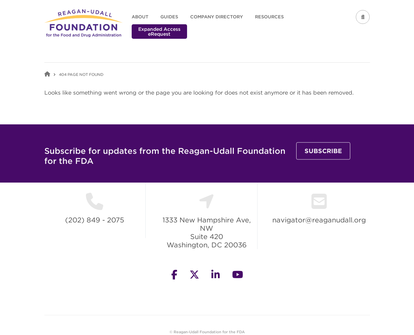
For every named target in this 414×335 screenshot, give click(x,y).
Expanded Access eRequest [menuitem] (159, 31)
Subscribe (323, 157)
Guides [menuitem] (169, 17)
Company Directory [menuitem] (216, 17)
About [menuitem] (140, 17)
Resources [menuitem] (269, 17)
